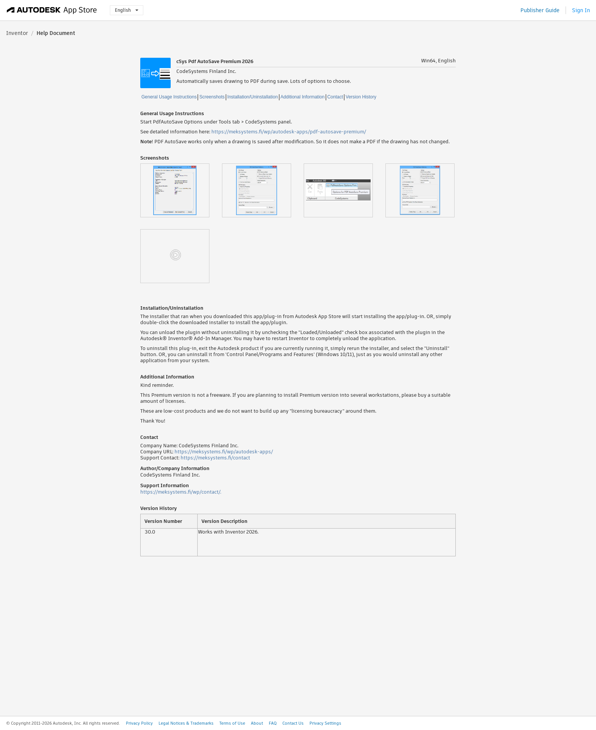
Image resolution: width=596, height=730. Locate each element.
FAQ (273, 723)
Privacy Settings (325, 723)
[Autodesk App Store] (52, 10)
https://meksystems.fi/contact (215, 457)
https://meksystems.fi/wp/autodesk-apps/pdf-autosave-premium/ (288, 131)
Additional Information (303, 97)
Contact (335, 97)
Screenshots (212, 97)
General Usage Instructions (169, 97)
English (126, 10)
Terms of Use (232, 723)
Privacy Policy (139, 723)
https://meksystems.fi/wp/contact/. (180, 492)
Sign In (581, 10)
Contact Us (293, 723)
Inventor (17, 33)
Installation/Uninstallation (252, 97)
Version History (361, 97)
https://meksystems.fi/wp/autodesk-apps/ (223, 451)
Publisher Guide (540, 10)
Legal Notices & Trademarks (186, 723)
